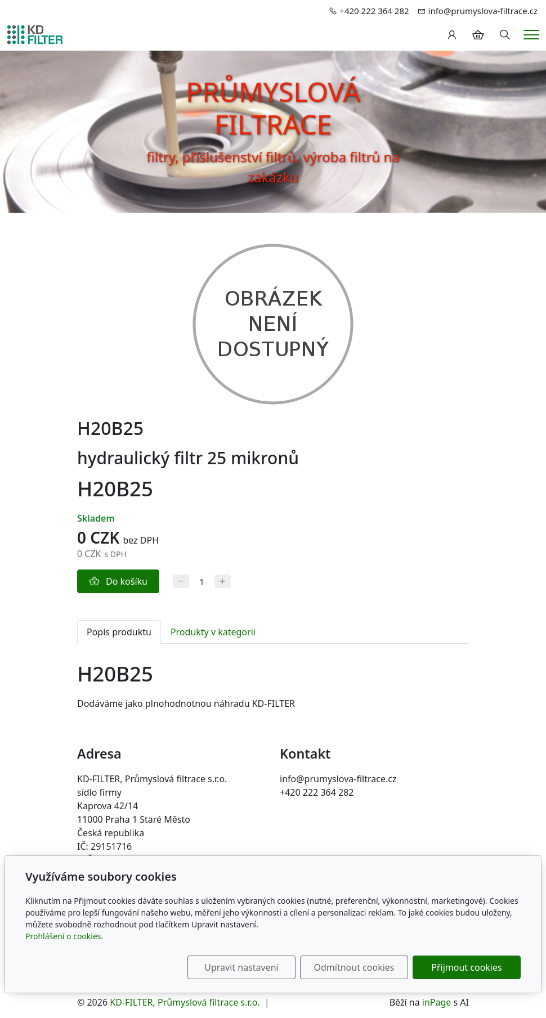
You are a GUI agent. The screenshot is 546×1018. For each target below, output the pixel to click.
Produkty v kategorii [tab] (213, 632)
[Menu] (531, 34)
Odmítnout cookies (354, 967)
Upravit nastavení (241, 967)
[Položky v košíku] (477, 35)
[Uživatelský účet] (452, 35)
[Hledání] (504, 35)
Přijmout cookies (466, 967)
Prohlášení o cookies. (64, 936)
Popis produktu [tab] (119, 632)
